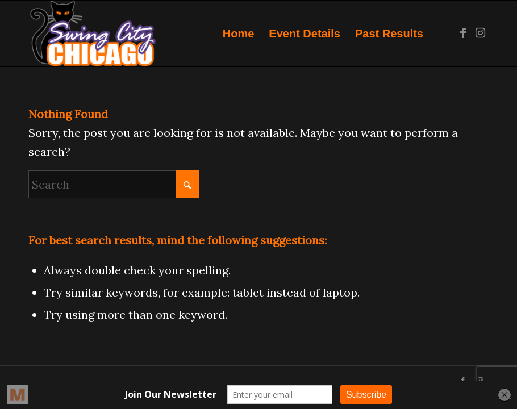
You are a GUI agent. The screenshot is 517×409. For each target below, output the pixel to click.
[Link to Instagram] (480, 32)
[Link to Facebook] (463, 32)
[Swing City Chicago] (92, 33)
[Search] (113, 184)
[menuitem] (238, 33)
